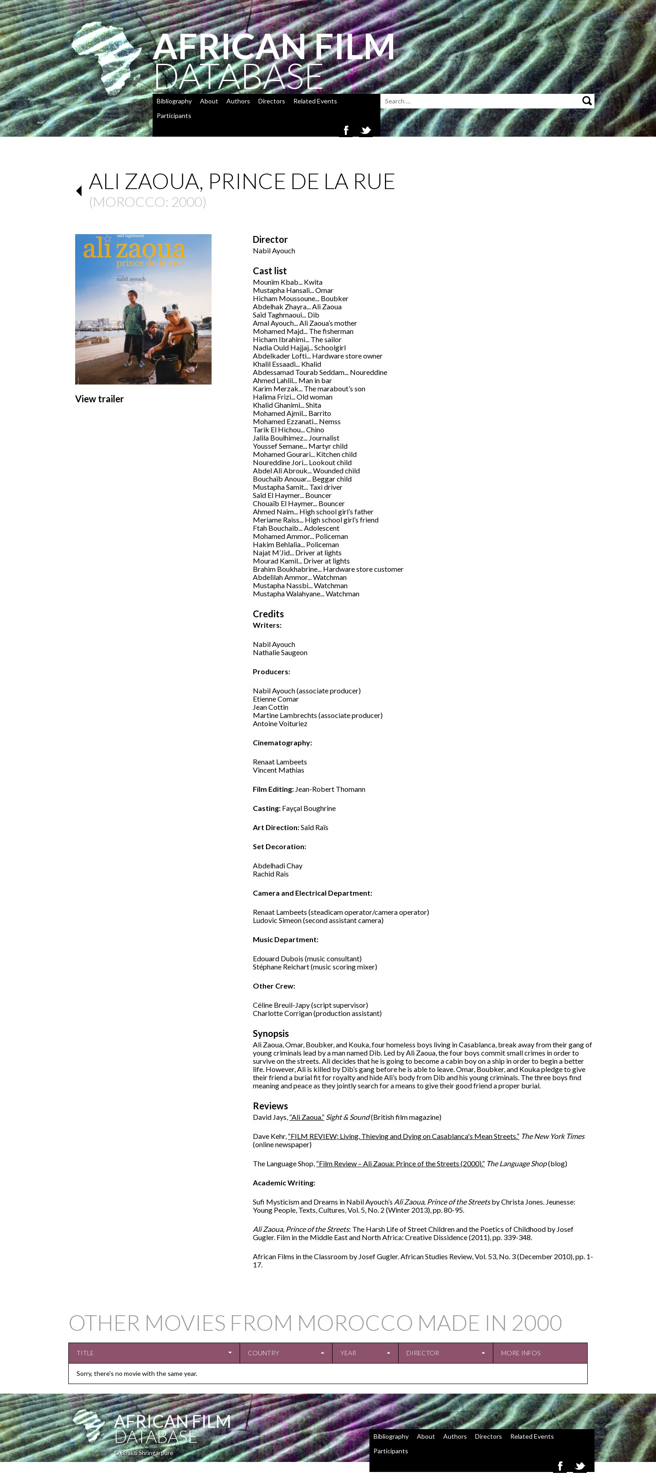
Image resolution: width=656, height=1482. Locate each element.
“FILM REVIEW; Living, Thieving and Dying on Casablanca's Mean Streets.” (403, 1136)
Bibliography (174, 101)
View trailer (99, 398)
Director (422, 1353)
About (209, 101)
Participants (174, 115)
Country (263, 1353)
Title (85, 1353)
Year (348, 1353)
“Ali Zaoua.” (306, 1117)
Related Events (315, 101)
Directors (271, 101)
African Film (172, 1420)
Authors (238, 101)
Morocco (129, 201)
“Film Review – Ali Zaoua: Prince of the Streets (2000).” (400, 1163)
